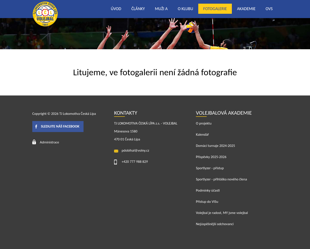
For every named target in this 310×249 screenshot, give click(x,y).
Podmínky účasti (208, 190)
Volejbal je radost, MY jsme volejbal (222, 213)
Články (138, 8)
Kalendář (202, 134)
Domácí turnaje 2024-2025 (215, 145)
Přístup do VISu (207, 201)
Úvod (116, 8)
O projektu (204, 123)
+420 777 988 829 (135, 161)
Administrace (49, 142)
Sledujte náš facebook (60, 126)
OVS (269, 8)
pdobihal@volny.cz (135, 150)
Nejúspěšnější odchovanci (215, 224)
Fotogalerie (215, 8)
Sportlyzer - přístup (210, 168)
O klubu (185, 8)
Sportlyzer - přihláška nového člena (221, 179)
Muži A (161, 8)
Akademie (246, 8)
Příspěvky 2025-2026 (211, 157)
